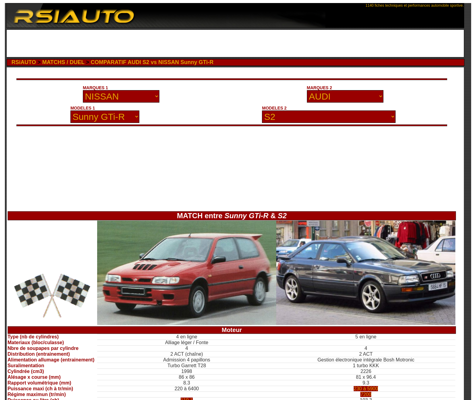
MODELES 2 (274, 108)
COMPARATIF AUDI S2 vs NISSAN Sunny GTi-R (152, 62)
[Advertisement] (235, 43)
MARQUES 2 (319, 87)
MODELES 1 (82, 108)
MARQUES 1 (95, 87)
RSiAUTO (24, 62)
